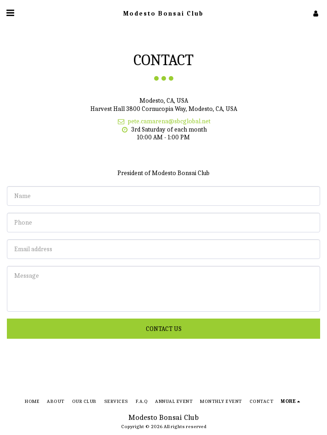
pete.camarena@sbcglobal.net (164, 121)
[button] (10, 13)
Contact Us (164, 329)
